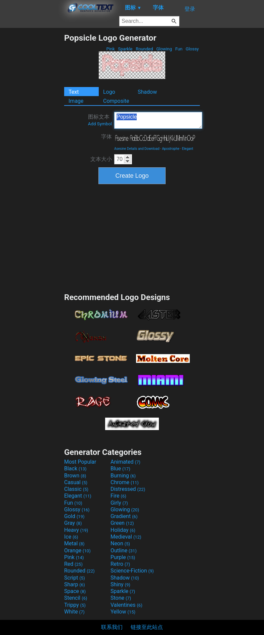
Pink (110, 48)
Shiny (120, 584)
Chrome (125, 482)
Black (75, 468)
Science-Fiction (132, 570)
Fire (118, 496)
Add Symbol (100, 123)
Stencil (75, 598)
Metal (74, 543)
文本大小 (101, 159)
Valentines (126, 605)
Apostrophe (170, 149)
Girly (119, 503)
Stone (121, 598)
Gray (73, 523)
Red (73, 564)
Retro (120, 564)
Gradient (124, 516)
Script (74, 578)
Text (74, 92)
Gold (74, 516)
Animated (125, 462)
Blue (120, 468)
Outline (124, 550)
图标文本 (100, 120)
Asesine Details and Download (137, 149)
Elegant (187, 149)
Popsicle (158, 120)
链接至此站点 (147, 627)
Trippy (75, 605)
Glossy (192, 48)
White (74, 611)
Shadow (147, 92)
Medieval (126, 537)
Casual (75, 482)
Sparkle (125, 48)
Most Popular (80, 462)
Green (122, 523)
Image (76, 101)
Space (75, 591)
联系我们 (112, 627)
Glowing (164, 48)
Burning (123, 475)
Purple (123, 557)
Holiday (123, 530)
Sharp (74, 584)
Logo (109, 92)
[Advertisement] (32, 134)
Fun (178, 48)
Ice (71, 537)
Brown (75, 475)
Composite (116, 101)
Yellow (123, 611)
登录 (189, 9)
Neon (120, 543)
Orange (77, 550)
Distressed (128, 489)
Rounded (144, 48)
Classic (76, 489)
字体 (106, 136)
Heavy (76, 530)
